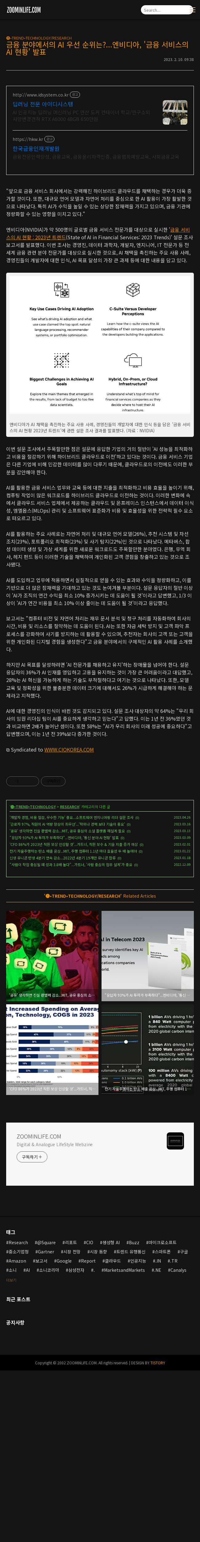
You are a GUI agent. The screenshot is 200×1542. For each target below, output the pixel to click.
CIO (89, 1414)
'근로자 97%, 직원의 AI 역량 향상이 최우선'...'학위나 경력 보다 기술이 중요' (67, 995)
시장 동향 (98, 1423)
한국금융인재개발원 (36, 148)
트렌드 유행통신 (131, 1423)
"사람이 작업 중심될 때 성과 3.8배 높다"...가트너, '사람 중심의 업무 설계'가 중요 (71, 1036)
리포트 (71, 1414)
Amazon (17, 1432)
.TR (174, 1432)
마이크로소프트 (163, 1414)
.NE (157, 1441)
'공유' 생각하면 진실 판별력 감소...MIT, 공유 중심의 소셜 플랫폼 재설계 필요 (67, 1002)
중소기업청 (19, 1423)
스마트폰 (163, 1423)
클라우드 (113, 1432)
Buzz (134, 1414)
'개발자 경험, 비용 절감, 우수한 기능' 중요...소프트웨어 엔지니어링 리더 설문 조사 (72, 988)
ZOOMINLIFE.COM (39, 1307)
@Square (46, 1414)
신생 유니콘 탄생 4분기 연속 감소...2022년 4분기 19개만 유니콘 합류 (63, 1029)
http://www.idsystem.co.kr (41, 94)
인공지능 (138, 1432)
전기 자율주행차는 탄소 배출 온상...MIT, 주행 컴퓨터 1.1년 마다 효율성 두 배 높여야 (73, 1022)
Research (18, 1414)
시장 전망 (72, 1423)
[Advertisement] (100, 224)
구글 (184, 1423)
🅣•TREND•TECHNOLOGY (33, 978)
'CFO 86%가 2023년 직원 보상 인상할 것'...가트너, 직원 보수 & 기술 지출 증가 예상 (74, 1015)
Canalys (178, 1441)
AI (28, 1441)
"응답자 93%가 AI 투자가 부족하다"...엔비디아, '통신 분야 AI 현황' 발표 (64, 1009)
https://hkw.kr (28, 139)
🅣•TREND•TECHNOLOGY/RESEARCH (39, 38)
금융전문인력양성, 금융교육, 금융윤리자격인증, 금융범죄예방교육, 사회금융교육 (96, 156)
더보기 (11, 1451)
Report (88, 1432)
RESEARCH (69, 978)
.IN (158, 1432)
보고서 (41, 1432)
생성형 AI (111, 1414)
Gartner (46, 1423)
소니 (13, 1441)
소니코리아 (49, 1441)
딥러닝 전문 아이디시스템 (43, 104)
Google (64, 1432)
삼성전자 (76, 1441)
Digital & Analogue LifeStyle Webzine (55, 1316)
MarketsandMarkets (124, 1441)
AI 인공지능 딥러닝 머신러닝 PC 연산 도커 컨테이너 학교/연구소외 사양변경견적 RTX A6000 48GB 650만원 (81, 115)
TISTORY (157, 1534)
